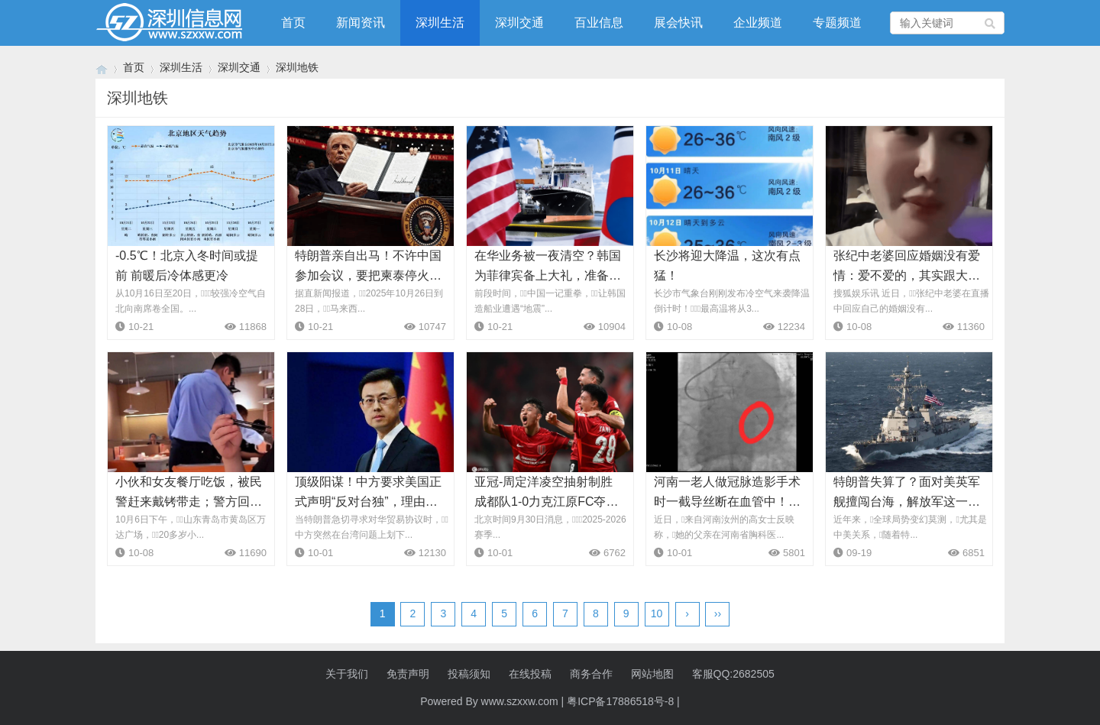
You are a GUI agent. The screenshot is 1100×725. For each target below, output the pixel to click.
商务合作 (591, 674)
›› (717, 613)
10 (657, 613)
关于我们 (346, 674)
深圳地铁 (297, 67)
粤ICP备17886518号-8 (620, 701)
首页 (293, 22)
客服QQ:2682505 (733, 674)
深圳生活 (440, 22)
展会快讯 (678, 22)
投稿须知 (469, 674)
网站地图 (652, 674)
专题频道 (837, 22)
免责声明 (408, 674)
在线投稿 (530, 674)
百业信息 (598, 22)
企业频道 (757, 22)
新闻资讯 (360, 22)
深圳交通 (519, 22)
